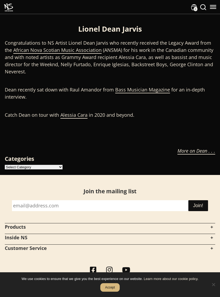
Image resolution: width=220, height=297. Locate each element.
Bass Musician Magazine (142, 89)
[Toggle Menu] (213, 7)
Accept (110, 287)
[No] (213, 284)
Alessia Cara (74, 115)
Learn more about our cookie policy (170, 279)
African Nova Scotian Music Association (57, 50)
